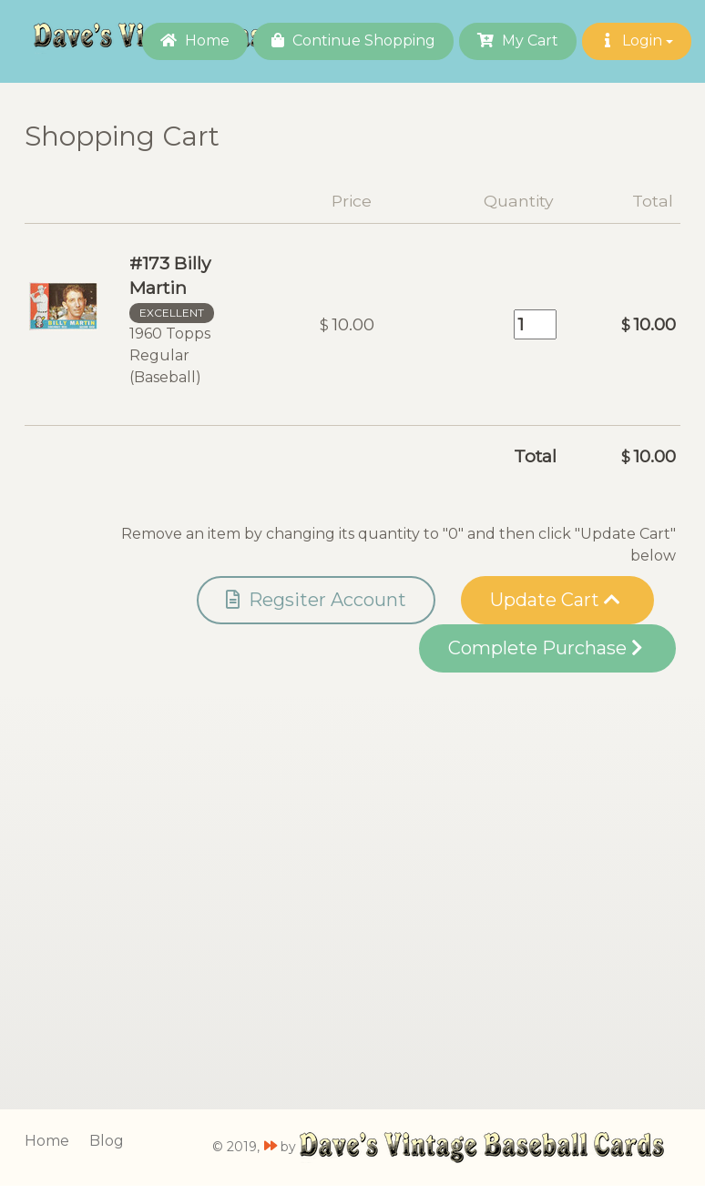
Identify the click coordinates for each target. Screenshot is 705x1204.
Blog (106, 1140)
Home (195, 40)
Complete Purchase (545, 648)
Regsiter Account (316, 600)
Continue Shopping (353, 40)
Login (636, 40)
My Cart (517, 40)
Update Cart (555, 600)
